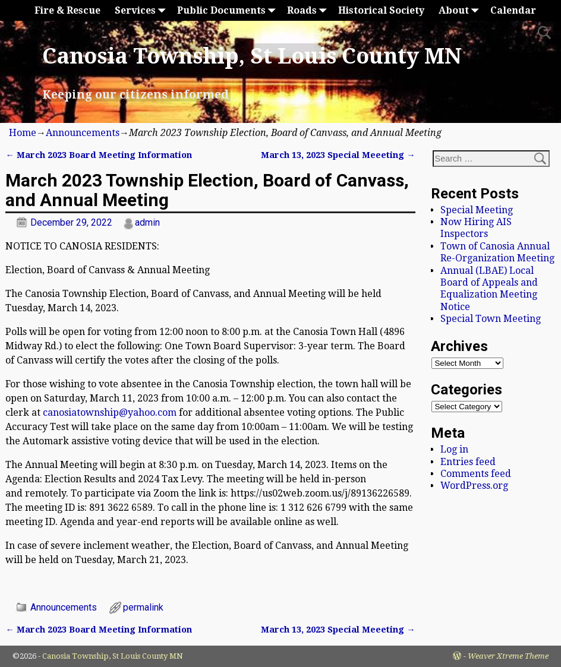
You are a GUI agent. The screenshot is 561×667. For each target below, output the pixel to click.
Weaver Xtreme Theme (508, 656)
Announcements (82, 132)
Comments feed (475, 473)
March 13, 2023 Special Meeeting (338, 155)
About (461, 10)
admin (147, 222)
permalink (143, 607)
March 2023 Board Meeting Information (98, 155)
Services (142, 10)
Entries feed (468, 461)
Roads (309, 10)
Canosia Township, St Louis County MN (252, 56)
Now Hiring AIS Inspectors (476, 227)
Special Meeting (476, 210)
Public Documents (228, 10)
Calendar (513, 10)
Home (22, 132)
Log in (454, 449)
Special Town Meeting (490, 318)
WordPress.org (474, 485)
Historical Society (381, 10)
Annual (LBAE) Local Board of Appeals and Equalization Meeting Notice (489, 288)
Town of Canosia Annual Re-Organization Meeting (497, 252)
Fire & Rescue (67, 10)
